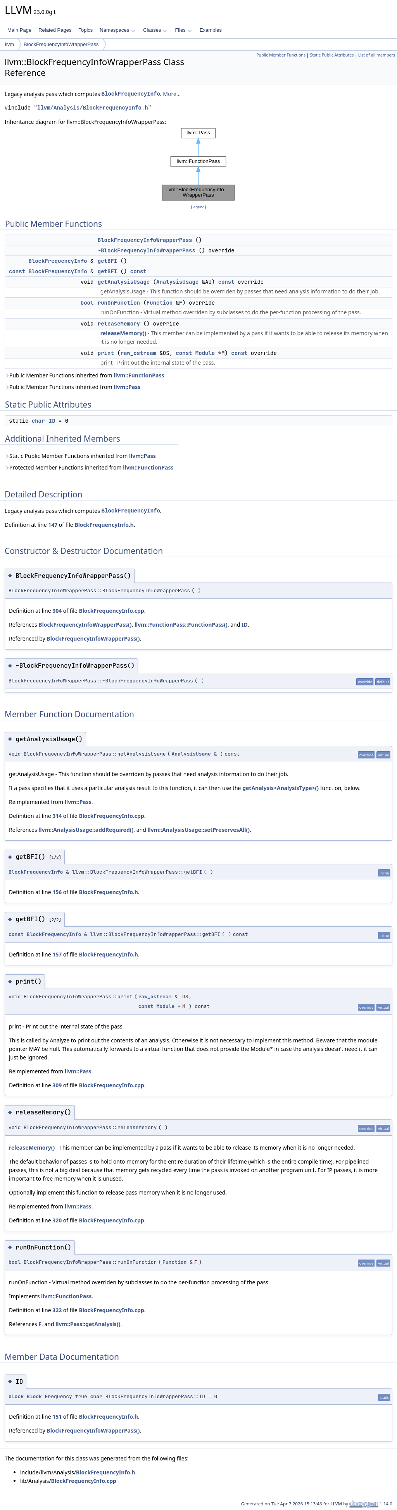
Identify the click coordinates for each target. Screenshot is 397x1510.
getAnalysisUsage (124, 281)
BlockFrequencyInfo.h (104, 524)
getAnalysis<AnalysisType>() (280, 788)
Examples (211, 30)
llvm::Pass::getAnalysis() (87, 1324)
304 (57, 610)
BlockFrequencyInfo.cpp (111, 610)
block (16, 1396)
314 (57, 815)
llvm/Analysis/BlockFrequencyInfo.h (92, 107)
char (38, 420)
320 (57, 1220)
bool (87, 302)
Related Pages (54, 30)
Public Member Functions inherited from (84, 375)
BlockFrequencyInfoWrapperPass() (84, 624)
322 (57, 1310)
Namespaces (117, 30)
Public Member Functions (281, 55)
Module (205, 353)
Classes (155, 30)
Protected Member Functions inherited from (89, 467)
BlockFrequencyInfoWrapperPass (61, 44)
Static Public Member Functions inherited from (80, 455)
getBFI (107, 260)
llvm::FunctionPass (139, 375)
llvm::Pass (127, 387)
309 (57, 1085)
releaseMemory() (123, 333)
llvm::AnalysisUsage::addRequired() (85, 829)
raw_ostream (138, 353)
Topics (85, 30)
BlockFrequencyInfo (131, 94)
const (17, 271)
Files (183, 30)
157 (57, 954)
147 (52, 524)
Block (34, 1396)
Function (160, 302)
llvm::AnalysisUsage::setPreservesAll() (198, 829)
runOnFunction (119, 302)
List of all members (376, 55)
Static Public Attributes (332, 55)
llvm (9, 44)
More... (172, 94)
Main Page (19, 30)
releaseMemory (119, 323)
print (106, 353)
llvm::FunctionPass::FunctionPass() (181, 624)
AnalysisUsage (177, 281)
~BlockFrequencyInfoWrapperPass (146, 250)
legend (198, 206)
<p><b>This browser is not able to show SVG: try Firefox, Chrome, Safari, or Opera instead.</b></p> (198, 164)
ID (52, 420)
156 (57, 892)
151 (57, 1416)
